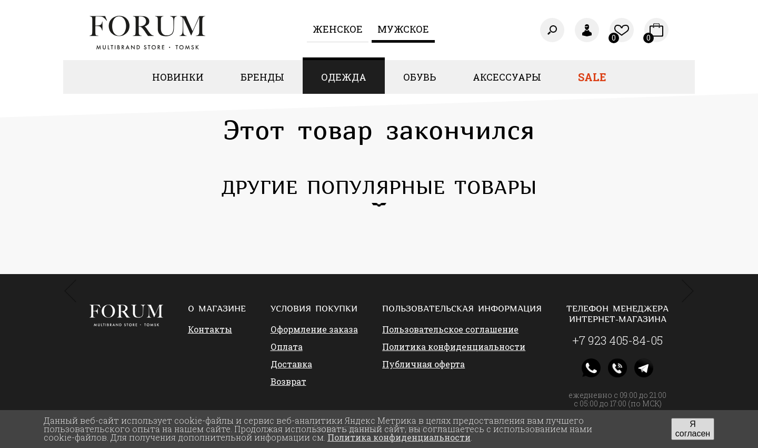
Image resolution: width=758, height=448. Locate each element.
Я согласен (693, 429)
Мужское (403, 29)
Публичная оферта (423, 363)
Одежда (343, 77)
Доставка (291, 363)
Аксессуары (507, 77)
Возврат (288, 381)
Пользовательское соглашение (450, 329)
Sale (592, 77)
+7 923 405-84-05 (617, 340)
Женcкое (338, 29)
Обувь (419, 77)
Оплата (287, 346)
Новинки (178, 77)
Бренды (262, 77)
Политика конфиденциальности (453, 346)
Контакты (210, 329)
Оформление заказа (314, 329)
